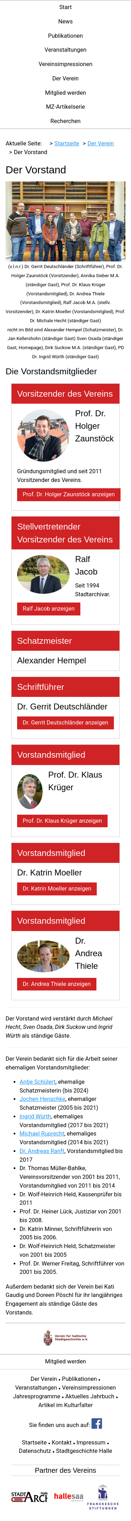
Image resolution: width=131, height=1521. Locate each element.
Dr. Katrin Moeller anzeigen (57, 888)
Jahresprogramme (36, 1396)
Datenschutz (35, 1451)
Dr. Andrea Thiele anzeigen (57, 984)
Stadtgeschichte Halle (84, 1451)
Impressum (91, 1442)
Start (65, 7)
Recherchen (65, 121)
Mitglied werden (65, 92)
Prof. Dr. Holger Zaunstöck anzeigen (69, 494)
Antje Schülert (38, 1082)
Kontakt (62, 1442)
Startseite (34, 1442)
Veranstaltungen (66, 49)
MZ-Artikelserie (65, 106)
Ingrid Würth (35, 1116)
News (65, 21)
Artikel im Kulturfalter (65, 1405)
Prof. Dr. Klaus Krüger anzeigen (62, 820)
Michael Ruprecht (42, 1133)
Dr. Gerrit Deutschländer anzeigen (65, 722)
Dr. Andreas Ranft (42, 1151)
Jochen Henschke (42, 1099)
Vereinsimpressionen (65, 64)
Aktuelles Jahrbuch (90, 1396)
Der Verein (65, 78)
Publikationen (65, 36)
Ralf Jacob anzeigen (49, 608)
